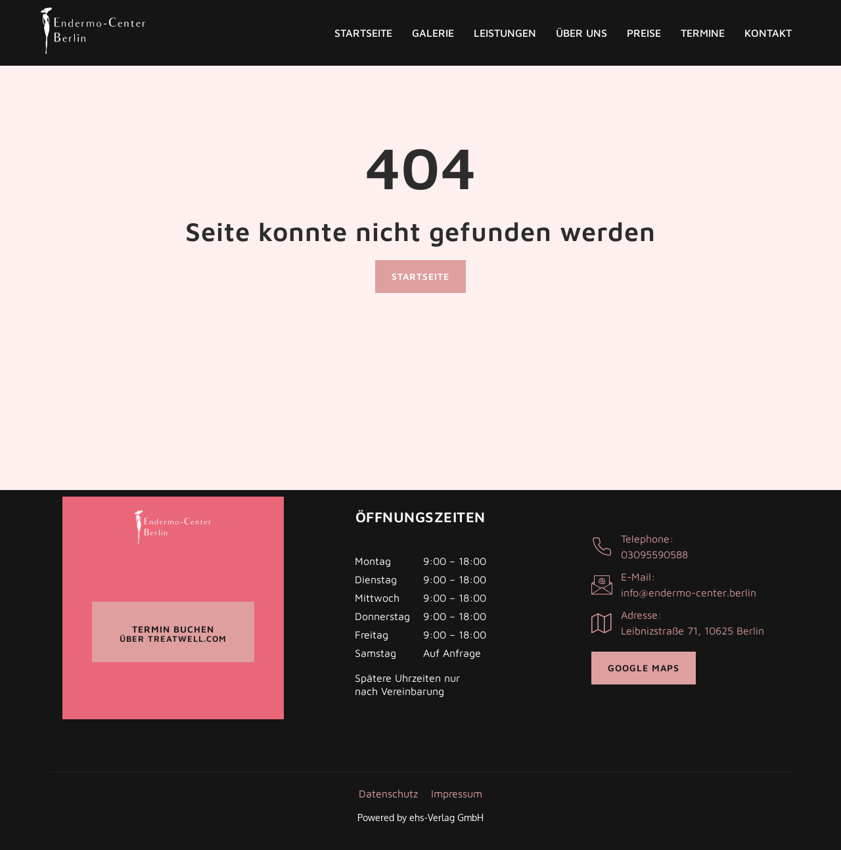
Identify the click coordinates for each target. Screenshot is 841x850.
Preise (644, 33)
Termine (703, 33)
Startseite (363, 33)
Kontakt (768, 33)
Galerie (433, 33)
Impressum (456, 793)
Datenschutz (388, 793)
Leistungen (505, 33)
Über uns (581, 33)
